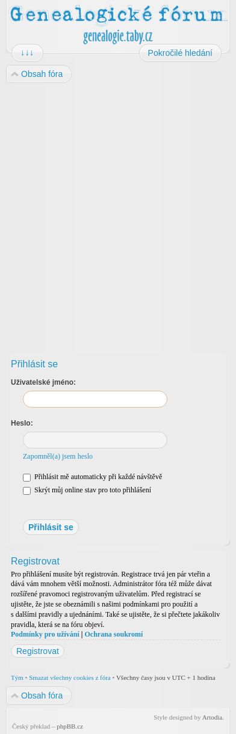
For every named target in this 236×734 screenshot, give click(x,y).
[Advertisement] (117, 213)
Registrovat (37, 651)
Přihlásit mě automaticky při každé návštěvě (92, 477)
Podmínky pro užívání (45, 634)
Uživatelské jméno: (43, 382)
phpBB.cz (70, 726)
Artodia (212, 717)
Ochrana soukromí (113, 634)
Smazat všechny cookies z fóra (70, 677)
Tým (17, 677)
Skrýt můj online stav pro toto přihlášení (87, 490)
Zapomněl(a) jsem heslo (58, 456)
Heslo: (22, 423)
